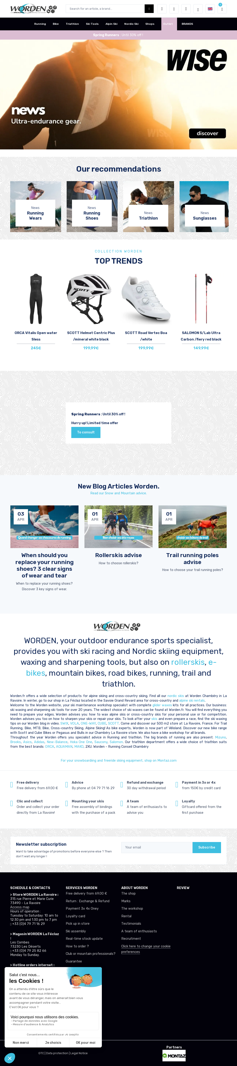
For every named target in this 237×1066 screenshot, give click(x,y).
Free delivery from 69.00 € (86, 894)
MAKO (79, 747)
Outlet (168, 23)
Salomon (116, 742)
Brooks (15, 742)
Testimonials (131, 924)
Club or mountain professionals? (90, 954)
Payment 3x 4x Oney (82, 909)
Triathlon (72, 23)
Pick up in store (78, 924)
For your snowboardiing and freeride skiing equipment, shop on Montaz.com (119, 761)
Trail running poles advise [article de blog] (192, 558)
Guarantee (74, 961)
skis (155, 719)
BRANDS (187, 23)
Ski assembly (76, 931)
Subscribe (206, 847)
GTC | (42, 1053)
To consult (86, 432)
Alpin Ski (111, 23)
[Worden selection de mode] (198, 8)
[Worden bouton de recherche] (149, 8)
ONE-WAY (88, 723)
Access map (19, 907)
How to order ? (77, 946)
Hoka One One (81, 742)
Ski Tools (92, 23)
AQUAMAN (64, 747)
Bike (56, 23)
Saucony (100, 742)
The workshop (132, 909)
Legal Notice (79, 1053)
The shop (128, 894)
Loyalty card (75, 916)
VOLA (74, 723)
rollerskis (188, 662)
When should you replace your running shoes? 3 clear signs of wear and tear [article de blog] (44, 565)
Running (40, 23)
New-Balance (57, 742)
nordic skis (176, 696)
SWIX (64, 723)
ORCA (49, 747)
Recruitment (131, 939)
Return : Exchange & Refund (87, 901)
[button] (162, 8)
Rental (126, 916)
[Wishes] (174, 8)
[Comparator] (186, 8)
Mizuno (220, 737)
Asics (27, 742)
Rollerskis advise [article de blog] (118, 555)
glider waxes (161, 705)
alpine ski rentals (192, 701)
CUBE (102, 723)
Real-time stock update (84, 939)
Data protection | (58, 1053)
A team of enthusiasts (139, 931)
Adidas (39, 742)
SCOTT (113, 723)
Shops (149, 23)
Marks (126, 901)
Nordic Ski (131, 23)
